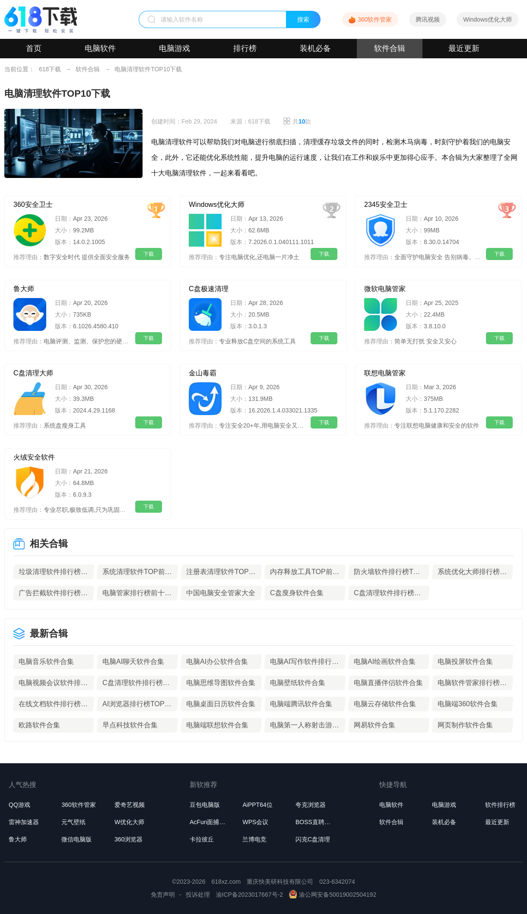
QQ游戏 (19, 804)
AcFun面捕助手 (210, 822)
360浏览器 (128, 839)
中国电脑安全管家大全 (220, 593)
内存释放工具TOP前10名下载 (305, 571)
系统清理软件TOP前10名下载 (137, 571)
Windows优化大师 (487, 19)
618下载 (50, 69)
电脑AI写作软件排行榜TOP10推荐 (305, 661)
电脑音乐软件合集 (46, 661)
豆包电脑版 (205, 804)
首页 (33, 48)
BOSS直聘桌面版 (315, 822)
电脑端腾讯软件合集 (301, 704)
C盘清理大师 (33, 373)
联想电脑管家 (385, 373)
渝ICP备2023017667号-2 (249, 894)
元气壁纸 (73, 822)
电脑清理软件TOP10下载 (148, 69)
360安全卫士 (33, 204)
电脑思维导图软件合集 (220, 682)
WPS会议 (255, 822)
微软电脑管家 (385, 288)
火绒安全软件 (34, 457)
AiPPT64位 (257, 804)
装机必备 (315, 48)
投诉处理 (198, 894)
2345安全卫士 (385, 204)
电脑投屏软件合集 (465, 661)
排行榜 (245, 48)
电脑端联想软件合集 (217, 725)
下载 (148, 254)
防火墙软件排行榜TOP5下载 (389, 571)
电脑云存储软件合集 (385, 704)
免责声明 (163, 894)
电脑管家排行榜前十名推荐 (137, 593)
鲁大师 (23, 288)
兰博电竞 (254, 839)
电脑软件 (100, 48)
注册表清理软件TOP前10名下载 (221, 571)
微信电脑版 (76, 839)
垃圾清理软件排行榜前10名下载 (54, 571)
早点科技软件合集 (130, 725)
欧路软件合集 (39, 725)
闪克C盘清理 (312, 839)
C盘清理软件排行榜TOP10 (389, 593)
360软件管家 (375, 19)
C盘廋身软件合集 (297, 593)
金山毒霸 (202, 373)
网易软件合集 (374, 725)
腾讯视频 (428, 19)
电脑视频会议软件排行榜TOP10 (54, 682)
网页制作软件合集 (465, 725)
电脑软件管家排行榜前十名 (473, 682)
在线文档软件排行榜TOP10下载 (54, 704)
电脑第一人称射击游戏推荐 (305, 725)
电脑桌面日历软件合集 (220, 704)
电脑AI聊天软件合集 (133, 661)
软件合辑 (389, 48)
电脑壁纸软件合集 (297, 682)
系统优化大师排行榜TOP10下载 (473, 571)
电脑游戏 (174, 48)
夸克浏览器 (310, 804)
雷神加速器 (24, 822)
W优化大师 (129, 822)
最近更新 (463, 48)
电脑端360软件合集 (468, 704)
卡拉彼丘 (202, 839)
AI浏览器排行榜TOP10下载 (137, 704)
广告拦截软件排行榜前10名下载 (54, 593)
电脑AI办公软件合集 (217, 661)
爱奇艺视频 (129, 804)
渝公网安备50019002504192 (332, 894)
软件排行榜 (500, 804)
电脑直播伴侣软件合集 (388, 682)
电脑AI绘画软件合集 (385, 661)
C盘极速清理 (209, 288)
